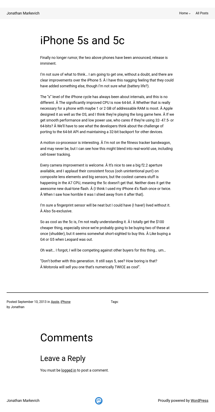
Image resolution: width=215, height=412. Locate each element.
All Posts (202, 13)
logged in (68, 370)
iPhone (65, 302)
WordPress (199, 401)
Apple (55, 302)
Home (183, 13)
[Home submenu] (190, 13)
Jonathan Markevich (23, 13)
